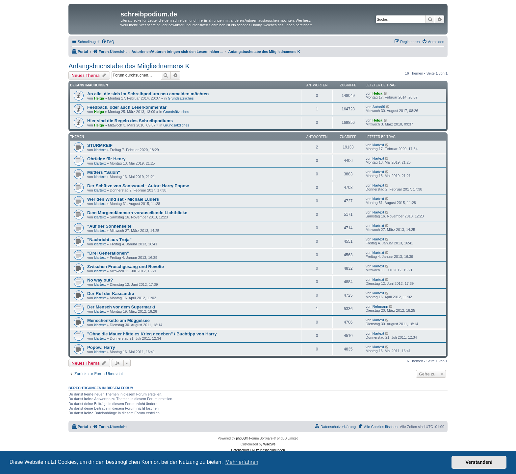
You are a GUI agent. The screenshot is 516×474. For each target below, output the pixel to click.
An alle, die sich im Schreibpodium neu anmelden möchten (148, 93)
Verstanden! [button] (479, 462)
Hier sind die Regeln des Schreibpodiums (130, 120)
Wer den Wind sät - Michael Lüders (123, 199)
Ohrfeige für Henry (106, 158)
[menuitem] (107, 42)
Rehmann (380, 306)
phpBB (241, 438)
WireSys (269, 444)
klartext (100, 150)
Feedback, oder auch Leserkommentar (127, 107)
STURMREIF (100, 145)
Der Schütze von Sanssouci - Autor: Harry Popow (138, 185)
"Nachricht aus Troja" (109, 239)
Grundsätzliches (181, 98)
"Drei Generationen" (108, 253)
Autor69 (379, 107)
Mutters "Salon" (103, 172)
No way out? (100, 280)
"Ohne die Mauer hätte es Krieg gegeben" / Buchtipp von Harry (152, 333)
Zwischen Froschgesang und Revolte (125, 266)
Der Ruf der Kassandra (110, 293)
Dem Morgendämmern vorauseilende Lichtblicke (137, 212)
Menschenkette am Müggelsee (118, 320)
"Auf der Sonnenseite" (110, 226)
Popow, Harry (101, 347)
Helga (99, 98)
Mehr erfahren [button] (241, 462)
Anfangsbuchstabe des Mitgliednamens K (129, 66)
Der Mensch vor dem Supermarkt (121, 307)
